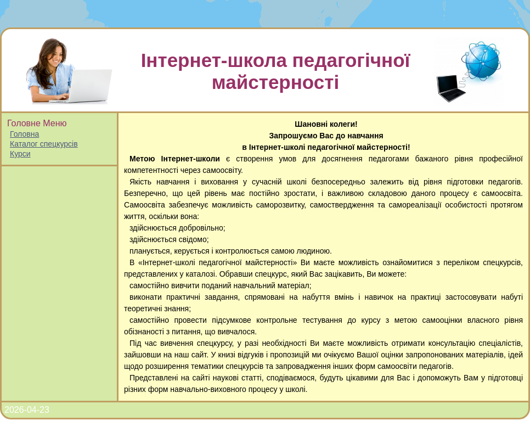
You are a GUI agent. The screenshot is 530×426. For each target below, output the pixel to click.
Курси (20, 153)
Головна (24, 134)
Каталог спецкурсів (44, 143)
